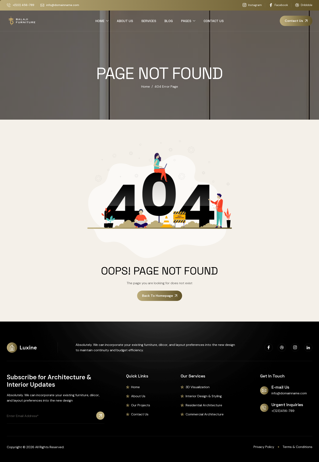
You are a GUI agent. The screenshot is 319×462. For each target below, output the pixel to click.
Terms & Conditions (297, 447)
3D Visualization (198, 387)
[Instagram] (295, 347)
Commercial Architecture (205, 414)
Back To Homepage (159, 295)
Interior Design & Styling (204, 396)
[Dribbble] (282, 347)
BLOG (168, 21)
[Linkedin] (308, 347)
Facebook (278, 5)
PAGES (188, 21)
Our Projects (140, 405)
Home (135, 387)
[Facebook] (268, 347)
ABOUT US (125, 21)
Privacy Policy (264, 447)
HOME (102, 21)
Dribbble (303, 5)
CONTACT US (214, 21)
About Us (138, 396)
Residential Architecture (204, 405)
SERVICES (148, 21)
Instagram (252, 5)
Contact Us (139, 414)
